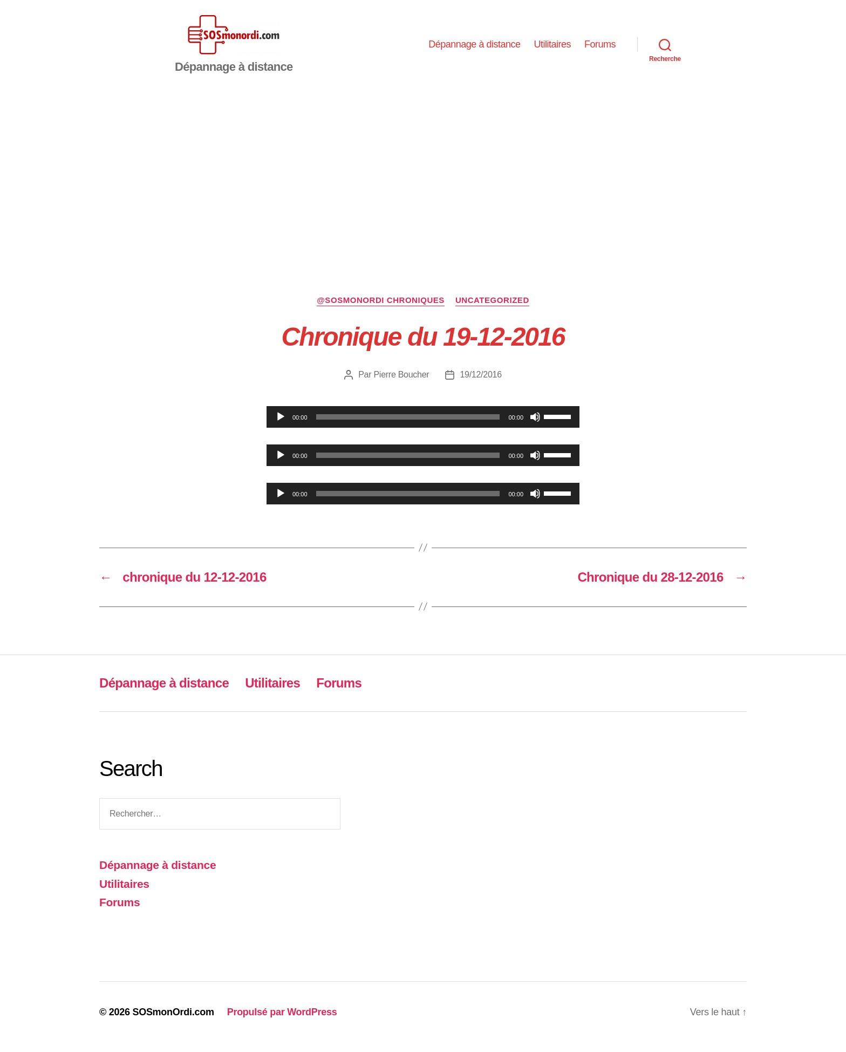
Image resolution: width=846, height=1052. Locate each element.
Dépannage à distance (474, 48)
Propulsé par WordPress (282, 1021)
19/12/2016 (480, 383)
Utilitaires (552, 48)
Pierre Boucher (401, 383)
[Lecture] (280, 425)
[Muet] (535, 425)
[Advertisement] (423, 179)
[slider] (408, 425)
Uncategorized (492, 309)
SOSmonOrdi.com (173, 1021)
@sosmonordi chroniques (381, 309)
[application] (423, 425)
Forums (600, 48)
